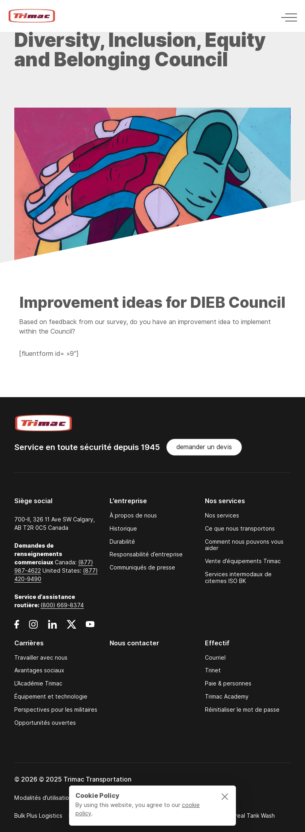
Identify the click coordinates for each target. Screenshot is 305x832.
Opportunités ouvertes (45, 723)
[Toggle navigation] (286, 16)
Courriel (215, 657)
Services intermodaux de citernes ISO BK (238, 578)
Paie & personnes (228, 683)
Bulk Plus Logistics (38, 816)
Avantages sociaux (39, 670)
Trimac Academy (227, 696)
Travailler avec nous (41, 657)
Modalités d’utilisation (43, 798)
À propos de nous (133, 515)
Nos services (222, 515)
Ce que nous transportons (240, 528)
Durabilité (122, 542)
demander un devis (204, 447)
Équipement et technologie (50, 696)
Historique (123, 528)
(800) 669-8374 (62, 605)
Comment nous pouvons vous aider (244, 545)
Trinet (213, 670)
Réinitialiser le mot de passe (242, 710)
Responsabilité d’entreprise (146, 554)
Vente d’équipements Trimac (243, 561)
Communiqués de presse (142, 567)
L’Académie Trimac (38, 683)
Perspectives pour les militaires (55, 710)
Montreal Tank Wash (248, 816)
